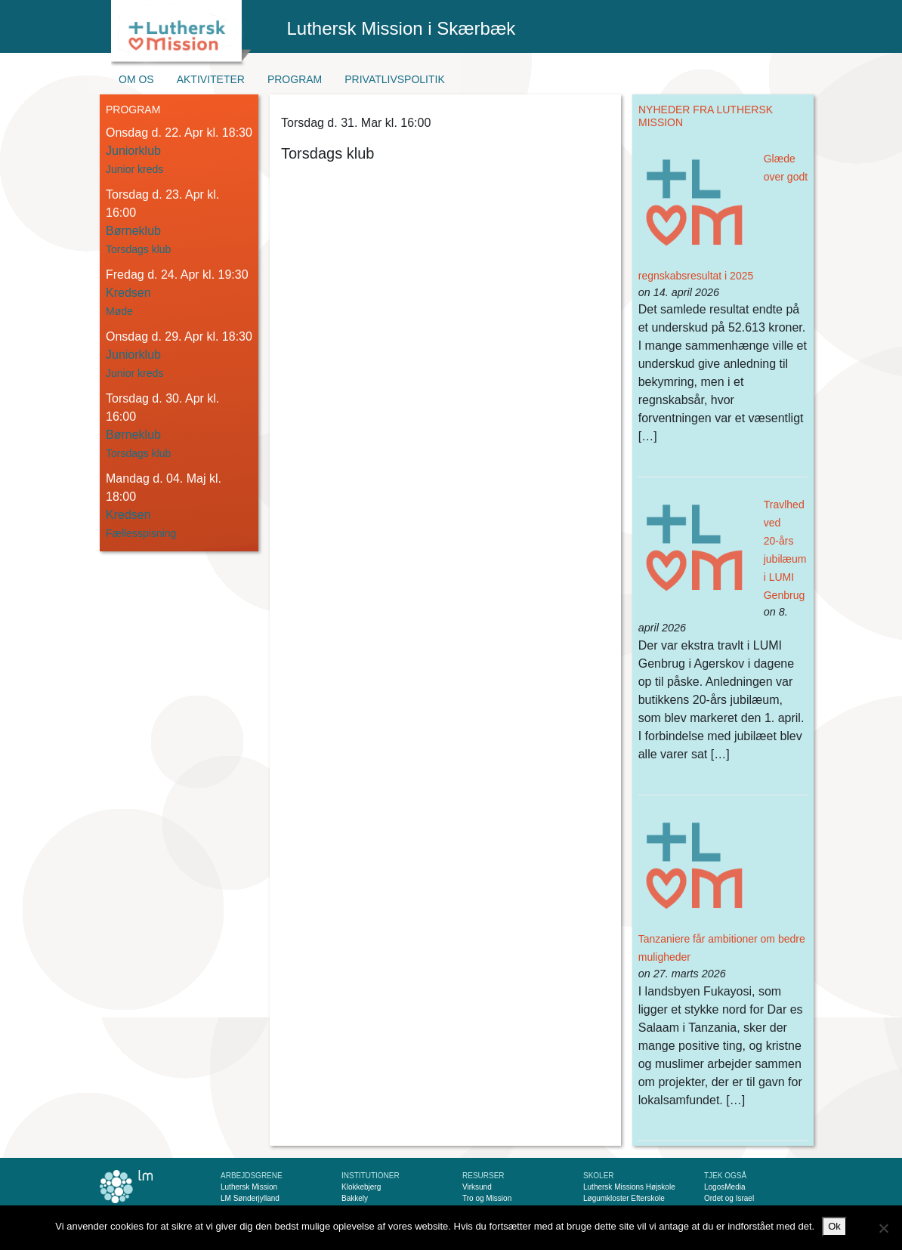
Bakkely (354, 1198)
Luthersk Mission (249, 1187)
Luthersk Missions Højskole (629, 1187)
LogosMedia (724, 1187)
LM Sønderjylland (250, 1198)
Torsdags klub (138, 249)
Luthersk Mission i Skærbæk (401, 28)
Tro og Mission (486, 1198)
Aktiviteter (211, 79)
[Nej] (883, 1228)
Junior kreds (134, 169)
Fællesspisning (141, 533)
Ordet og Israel (729, 1198)
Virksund (477, 1187)
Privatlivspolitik (394, 79)
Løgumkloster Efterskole (624, 1198)
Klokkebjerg (361, 1187)
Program (294, 79)
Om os (136, 79)
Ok (834, 1226)
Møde (119, 311)
